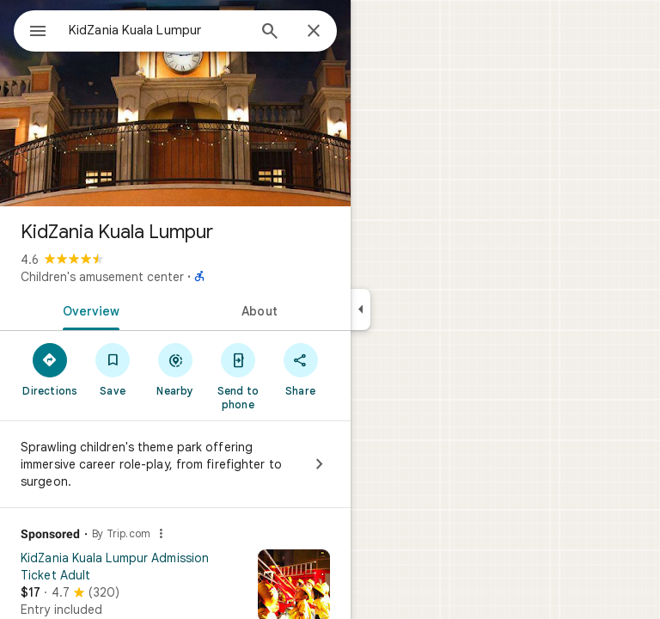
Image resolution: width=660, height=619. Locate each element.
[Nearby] (175, 369)
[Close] (313, 31)
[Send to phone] (237, 376)
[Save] (113, 369)
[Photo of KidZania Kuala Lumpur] (175, 103)
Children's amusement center (102, 277)
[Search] (269, 32)
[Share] (300, 369)
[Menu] (38, 32)
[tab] (87, 309)
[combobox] (157, 30)
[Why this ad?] (161, 534)
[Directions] (50, 369)
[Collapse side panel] (360, 309)
